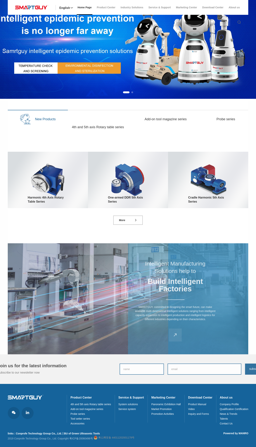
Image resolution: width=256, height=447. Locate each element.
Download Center (212, 7)
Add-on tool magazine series (86, 409)
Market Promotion (161, 409)
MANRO (243, 433)
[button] (126, 92)
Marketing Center (186, 7)
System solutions (128, 404)
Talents (224, 418)
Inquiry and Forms (198, 413)
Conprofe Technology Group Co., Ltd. (39, 433)
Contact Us (226, 423)
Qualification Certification (234, 409)
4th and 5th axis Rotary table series (90, 404)
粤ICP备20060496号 (81, 438)
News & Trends (228, 413)
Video (191, 409)
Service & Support (159, 7)
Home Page (84, 7)
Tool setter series (80, 418)
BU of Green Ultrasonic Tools (82, 433)
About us (234, 7)
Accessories (77, 423)
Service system (127, 409)
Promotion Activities (162, 413)
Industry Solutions (132, 7)
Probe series (77, 413)
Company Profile (229, 404)
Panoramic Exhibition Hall (166, 404)
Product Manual (197, 404)
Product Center (106, 7)
